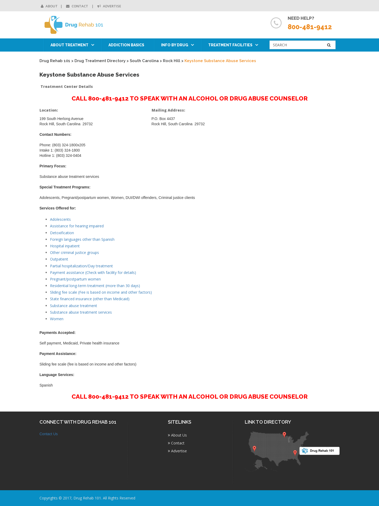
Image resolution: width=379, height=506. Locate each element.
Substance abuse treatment (73, 305)
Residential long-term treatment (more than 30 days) (95, 285)
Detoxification (62, 232)
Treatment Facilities (230, 45)
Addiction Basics (126, 45)
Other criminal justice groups (74, 252)
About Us (177, 435)
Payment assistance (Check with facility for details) (93, 272)
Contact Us (48, 434)
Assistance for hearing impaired (77, 225)
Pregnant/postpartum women (75, 279)
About (49, 6)
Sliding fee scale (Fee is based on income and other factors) (101, 292)
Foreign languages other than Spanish (82, 239)
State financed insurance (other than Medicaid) (89, 298)
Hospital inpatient (65, 245)
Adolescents (60, 219)
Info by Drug (174, 45)
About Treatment (69, 45)
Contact (77, 6)
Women (56, 318)
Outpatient (59, 259)
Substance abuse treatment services (81, 312)
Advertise (109, 6)
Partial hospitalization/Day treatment (81, 265)
